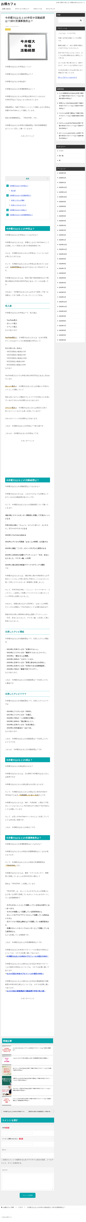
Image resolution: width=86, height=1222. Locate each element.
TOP (8, 1207)
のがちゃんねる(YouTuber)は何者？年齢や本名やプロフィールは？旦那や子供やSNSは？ (71, 125)
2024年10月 (63, 254)
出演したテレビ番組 (17, 200)
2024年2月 (62, 292)
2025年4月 (62, 225)
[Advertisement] (27, 152)
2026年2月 (62, 178)
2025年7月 (62, 211)
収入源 (13, 190)
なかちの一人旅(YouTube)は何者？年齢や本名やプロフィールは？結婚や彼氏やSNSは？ (32, 1089)
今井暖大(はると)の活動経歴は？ (20, 195)
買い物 (61, 155)
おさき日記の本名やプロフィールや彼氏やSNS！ (25, 974)
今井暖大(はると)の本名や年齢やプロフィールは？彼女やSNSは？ (15, 1111)
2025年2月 (62, 235)
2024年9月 (62, 259)
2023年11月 (63, 306)
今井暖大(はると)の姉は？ (18, 210)
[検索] (70, 20)
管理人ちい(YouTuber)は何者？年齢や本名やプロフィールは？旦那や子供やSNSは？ (71, 105)
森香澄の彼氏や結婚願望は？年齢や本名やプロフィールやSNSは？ (41, 1111)
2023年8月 (62, 321)
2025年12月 (63, 187)
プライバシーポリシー (22, 9)
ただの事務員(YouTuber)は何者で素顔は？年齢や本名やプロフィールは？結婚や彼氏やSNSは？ (71, 95)
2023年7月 (62, 325)
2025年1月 (62, 240)
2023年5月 (62, 335)
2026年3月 (62, 173)
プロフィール (37, 9)
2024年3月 (62, 287)
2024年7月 (62, 268)
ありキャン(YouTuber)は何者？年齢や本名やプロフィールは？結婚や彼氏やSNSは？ (32, 1069)
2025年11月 (63, 192)
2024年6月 (62, 273)
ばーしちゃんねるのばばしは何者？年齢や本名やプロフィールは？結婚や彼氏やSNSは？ (71, 135)
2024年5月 (62, 278)
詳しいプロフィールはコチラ (67, 77)
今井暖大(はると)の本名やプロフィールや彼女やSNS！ (28, 956)
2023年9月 (62, 316)
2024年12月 (63, 244)
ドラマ (8, 29)
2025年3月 (62, 230)
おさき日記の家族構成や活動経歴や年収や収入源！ (26, 991)
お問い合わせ (6, 9)
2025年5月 (62, 221)
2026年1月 (62, 182)
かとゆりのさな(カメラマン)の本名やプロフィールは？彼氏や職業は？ (32, 1049)
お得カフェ (9, 3)
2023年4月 (62, 340)
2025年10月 (63, 197)
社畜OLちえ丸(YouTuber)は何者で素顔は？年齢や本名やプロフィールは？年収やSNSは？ (31, 1079)
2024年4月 (62, 282)
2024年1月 (62, 297)
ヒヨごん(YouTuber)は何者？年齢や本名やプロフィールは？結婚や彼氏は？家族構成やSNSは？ (32, 1099)
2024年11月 (63, 249)
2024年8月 (62, 263)
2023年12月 (63, 302)
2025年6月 (62, 216)
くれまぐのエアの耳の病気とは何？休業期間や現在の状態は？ (31, 1058)
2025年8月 (62, 206)
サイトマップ (50, 9)
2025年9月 (62, 201)
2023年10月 (63, 311)
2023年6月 (62, 330)
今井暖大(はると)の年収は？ (19, 186)
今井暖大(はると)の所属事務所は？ (21, 215)
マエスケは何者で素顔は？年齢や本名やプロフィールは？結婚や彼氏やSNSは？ (71, 115)
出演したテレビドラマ (18, 205)
